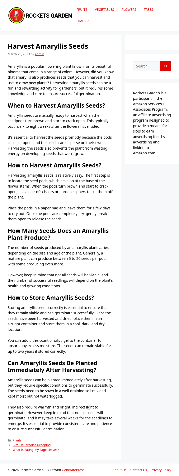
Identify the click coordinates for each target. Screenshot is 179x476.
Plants (17, 440)
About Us (119, 470)
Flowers (129, 9)
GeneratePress (73, 470)
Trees (148, 9)
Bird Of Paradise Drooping (32, 445)
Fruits (81, 9)
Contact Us (138, 470)
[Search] (165, 66)
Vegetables (104, 9)
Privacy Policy (161, 470)
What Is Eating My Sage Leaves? (36, 450)
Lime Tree (84, 21)
